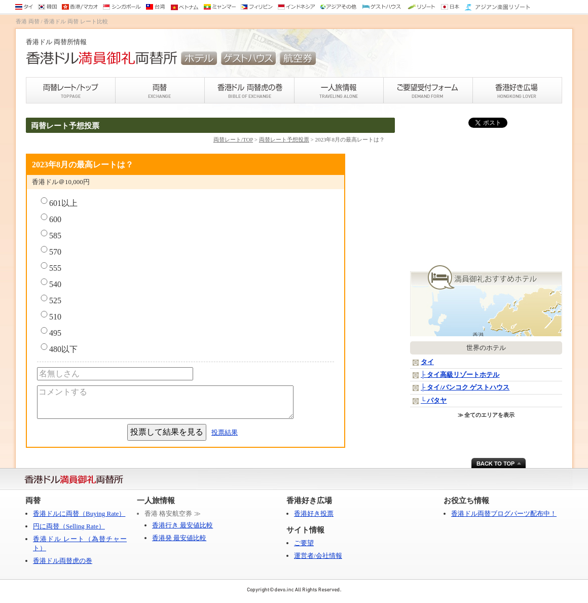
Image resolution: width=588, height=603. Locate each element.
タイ (427, 362)
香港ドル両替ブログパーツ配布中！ (504, 513)
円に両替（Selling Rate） (69, 526)
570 (50, 251)
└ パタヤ (434, 400)
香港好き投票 (314, 513)
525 (50, 300)
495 (50, 332)
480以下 (58, 348)
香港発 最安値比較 (179, 538)
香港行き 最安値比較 (182, 525)
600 (50, 219)
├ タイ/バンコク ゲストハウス (465, 387)
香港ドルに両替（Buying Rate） (79, 513)
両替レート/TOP (233, 139)
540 (50, 283)
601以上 (58, 202)
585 (50, 235)
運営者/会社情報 (318, 555)
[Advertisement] (486, 196)
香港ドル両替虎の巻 (62, 560)
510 (50, 316)
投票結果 (224, 432)
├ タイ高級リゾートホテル (460, 374)
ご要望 (304, 543)
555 (50, 267)
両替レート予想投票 (284, 139)
